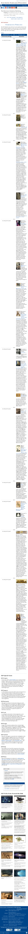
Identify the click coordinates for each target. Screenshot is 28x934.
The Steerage (23, 411)
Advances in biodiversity (5, 845)
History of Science (19, 921)
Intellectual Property (13, 925)
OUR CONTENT (12, 17)
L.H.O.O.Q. (23, 617)
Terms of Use (11, 924)
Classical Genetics (12, 4)
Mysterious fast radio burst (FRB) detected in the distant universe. (19, 860)
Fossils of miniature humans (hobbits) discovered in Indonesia (6, 824)
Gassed (20, 585)
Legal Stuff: (5, 924)
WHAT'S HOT (16, 910)
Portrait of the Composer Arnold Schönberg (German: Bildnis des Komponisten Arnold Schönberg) (21, 507)
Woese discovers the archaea (6, 843)
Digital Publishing (16, 920)
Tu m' (21, 535)
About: (6, 910)
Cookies (19, 924)
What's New (24, 4)
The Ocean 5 (23, 395)
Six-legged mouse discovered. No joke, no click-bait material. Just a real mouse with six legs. (19, 901)
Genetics (10, 920)
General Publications (13, 919)
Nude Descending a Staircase (24, 195)
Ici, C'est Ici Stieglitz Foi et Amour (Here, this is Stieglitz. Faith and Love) (21, 450)
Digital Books (11, 914)
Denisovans (3, 902)
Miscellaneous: (5, 919)
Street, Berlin (23, 223)
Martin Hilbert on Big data (19, 879)
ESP (8, 17)
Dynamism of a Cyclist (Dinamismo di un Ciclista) (21, 287)
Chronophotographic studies (21, 162)
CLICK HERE (6, 788)
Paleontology (4, 851)
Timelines (19, 4)
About (6, 4)
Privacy (16, 924)
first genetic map (18, 740)
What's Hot (24, 5)
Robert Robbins (13, 679)
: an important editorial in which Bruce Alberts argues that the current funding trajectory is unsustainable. (20, 822)
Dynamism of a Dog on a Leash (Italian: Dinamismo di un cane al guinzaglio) (21, 146)
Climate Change (4, 869)
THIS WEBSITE (19, 17)
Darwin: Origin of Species (18, 804)
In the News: (5, 916)
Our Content (13, 909)
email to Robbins (20, 753)
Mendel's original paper (7, 740)
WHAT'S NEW (11, 910)
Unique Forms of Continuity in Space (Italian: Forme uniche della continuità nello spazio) (21, 317)
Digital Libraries (12, 921)
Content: (6, 913)
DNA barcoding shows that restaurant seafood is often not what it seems (6, 848)
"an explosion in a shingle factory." (21, 216)
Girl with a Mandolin (23, 95)
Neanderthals (3, 900)
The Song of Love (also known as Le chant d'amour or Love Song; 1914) (21, 366)
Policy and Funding (20, 915)
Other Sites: (5, 921)
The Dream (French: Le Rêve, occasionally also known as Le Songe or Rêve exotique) (21, 44)
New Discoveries (12, 916)
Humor (19, 919)
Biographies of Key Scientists (20, 914)
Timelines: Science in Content (14, 913)
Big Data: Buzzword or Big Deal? (19, 877)
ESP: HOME (2, 932)
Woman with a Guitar (23, 266)
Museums (20, 922)
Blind (22, 484)
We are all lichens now (18, 846)
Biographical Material (13, 922)
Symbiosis (16, 835)
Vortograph (23, 352)
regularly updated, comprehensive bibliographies (12, 763)
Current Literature (12, 915)
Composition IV (24, 127)
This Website (19, 909)
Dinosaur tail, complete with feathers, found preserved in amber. (6, 860)
